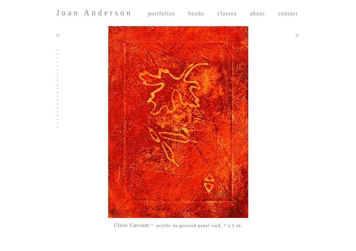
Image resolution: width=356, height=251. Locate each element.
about (257, 13)
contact (288, 13)
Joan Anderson (94, 12)
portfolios (161, 13)
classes (227, 13)
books (196, 13)
